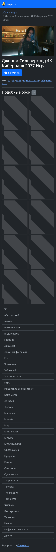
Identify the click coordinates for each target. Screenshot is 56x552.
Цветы (8, 523)
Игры (14, 12)
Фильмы (9, 505)
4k (13, 80)
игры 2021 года (31, 80)
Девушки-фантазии (15, 352)
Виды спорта (11, 333)
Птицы (8, 462)
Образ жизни (12, 450)
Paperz (9, 4)
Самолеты (10, 468)
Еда (6, 358)
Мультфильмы (12, 443)
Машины (9, 413)
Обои (5, 12)
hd (9, 80)
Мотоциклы (11, 431)
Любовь (8, 407)
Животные (10, 364)
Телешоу (9, 486)
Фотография (11, 511)
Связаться (23, 545)
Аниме (8, 321)
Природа (9, 456)
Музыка (8, 437)
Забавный (10, 370)
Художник (10, 517)
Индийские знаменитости (19, 388)
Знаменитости (12, 376)
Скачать (12, 73)
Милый (8, 419)
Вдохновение (12, 327)
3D (5, 309)
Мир (6, 425)
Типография (11, 492)
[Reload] (34, 92)
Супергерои (11, 474)
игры (18, 80)
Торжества (10, 499)
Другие (8, 535)
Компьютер (10, 394)
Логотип (9, 401)
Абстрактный (12, 315)
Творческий (11, 480)
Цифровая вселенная (16, 529)
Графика (9, 339)
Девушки (9, 346)
